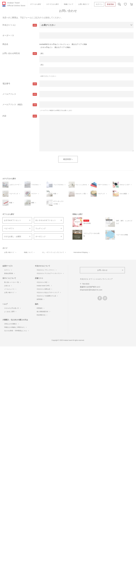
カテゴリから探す (52, 4)
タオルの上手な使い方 (12, 308)
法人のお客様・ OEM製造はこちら (16, 331)
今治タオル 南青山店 (44, 289)
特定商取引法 (42, 315)
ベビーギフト (9, 228)
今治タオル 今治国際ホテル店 (47, 296)
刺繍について (68, 4)
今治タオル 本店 (43, 282)
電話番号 (6, 84)
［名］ (41, 65)
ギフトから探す (35, 4)
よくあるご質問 (10, 311)
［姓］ (41, 53)
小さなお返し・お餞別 (12, 236)
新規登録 (110, 4)
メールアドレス (9, 94)
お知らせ (8, 286)
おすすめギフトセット (12, 220)
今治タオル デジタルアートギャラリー (50, 273)
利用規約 (40, 308)
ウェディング (40, 228)
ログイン (99, 4)
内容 (4, 116)
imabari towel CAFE (44, 286)
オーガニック (40, 236)
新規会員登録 (9, 273)
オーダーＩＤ (8, 35)
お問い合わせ (102, 270)
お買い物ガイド (83, 4)
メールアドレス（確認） (13, 104)
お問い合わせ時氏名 (11, 53)
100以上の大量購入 (11, 324)
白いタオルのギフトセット (45, 220)
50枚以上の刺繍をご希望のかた (15, 327)
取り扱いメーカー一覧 (12, 282)
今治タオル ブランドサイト (46, 270)
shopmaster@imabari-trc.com (91, 290)
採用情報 (40, 299)
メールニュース (10, 289)
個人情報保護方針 (43, 311)
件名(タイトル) (8, 25)
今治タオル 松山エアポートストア (49, 292)
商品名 (5, 44)
